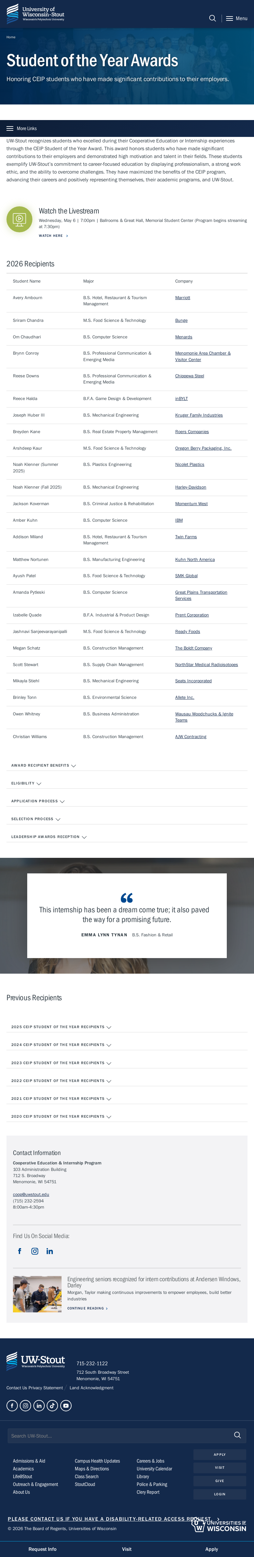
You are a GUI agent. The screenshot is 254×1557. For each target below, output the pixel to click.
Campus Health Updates (97, 1462)
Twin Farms (186, 537)
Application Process (38, 802)
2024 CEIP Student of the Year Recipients (61, 1045)
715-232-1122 (94, 1365)
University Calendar (154, 1470)
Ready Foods (187, 631)
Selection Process (36, 819)
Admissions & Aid (29, 1462)
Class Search (86, 1478)
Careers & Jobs (150, 1462)
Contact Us (17, 1389)
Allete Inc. (184, 697)
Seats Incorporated (193, 681)
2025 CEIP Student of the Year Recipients (61, 1027)
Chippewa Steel (189, 376)
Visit (220, 1469)
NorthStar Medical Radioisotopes (206, 664)
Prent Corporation (192, 615)
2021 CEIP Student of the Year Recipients (61, 1099)
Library (143, 1478)
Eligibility (26, 784)
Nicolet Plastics (189, 464)
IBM (179, 520)
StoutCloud (85, 1486)
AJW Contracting (190, 736)
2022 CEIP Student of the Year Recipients (61, 1081)
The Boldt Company (193, 648)
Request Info (42, 1549)
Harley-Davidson (190, 487)
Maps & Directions (92, 1470)
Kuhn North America (195, 559)
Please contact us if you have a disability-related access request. (110, 1520)
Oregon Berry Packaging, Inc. (203, 448)
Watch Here (51, 236)
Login (219, 1495)
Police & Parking (152, 1486)
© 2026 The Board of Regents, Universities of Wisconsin (62, 1529)
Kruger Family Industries (199, 415)
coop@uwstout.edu (31, 1194)
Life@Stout (22, 1478)
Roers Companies (192, 431)
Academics (23, 1470)
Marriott (182, 297)
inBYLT (181, 398)
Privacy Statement (46, 1389)
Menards (183, 337)
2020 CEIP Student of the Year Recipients (61, 1117)
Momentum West (191, 503)
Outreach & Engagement (35, 1486)
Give (219, 1482)
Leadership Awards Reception (49, 837)
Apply (220, 1456)
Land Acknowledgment (90, 1389)
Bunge (181, 320)
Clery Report (148, 1493)
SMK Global (186, 575)
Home (11, 37)
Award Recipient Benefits (43, 766)
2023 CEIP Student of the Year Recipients (61, 1063)
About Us (21, 1493)
